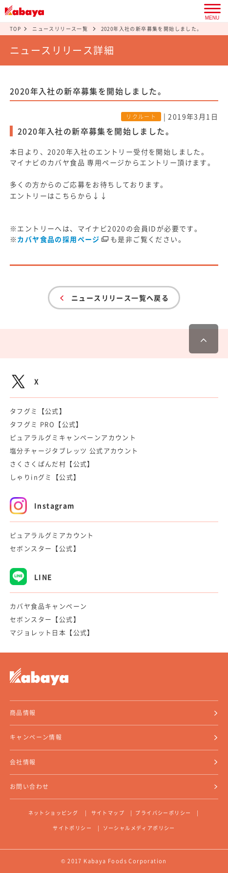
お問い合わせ (29, 786)
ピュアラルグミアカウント (52, 535)
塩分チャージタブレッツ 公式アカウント (74, 450)
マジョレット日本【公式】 (52, 632)
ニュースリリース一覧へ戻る (120, 298)
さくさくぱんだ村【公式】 (52, 463)
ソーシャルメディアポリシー (139, 827)
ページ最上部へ (203, 338)
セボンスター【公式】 (45, 548)
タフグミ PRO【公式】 (46, 424)
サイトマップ (107, 812)
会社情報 (23, 762)
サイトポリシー (72, 827)
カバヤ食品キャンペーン (48, 606)
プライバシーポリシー (163, 812)
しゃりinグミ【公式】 (45, 476)
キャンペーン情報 (36, 737)
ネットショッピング (53, 812)
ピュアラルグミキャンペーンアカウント (73, 437)
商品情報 (23, 712)
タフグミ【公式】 (38, 410)
